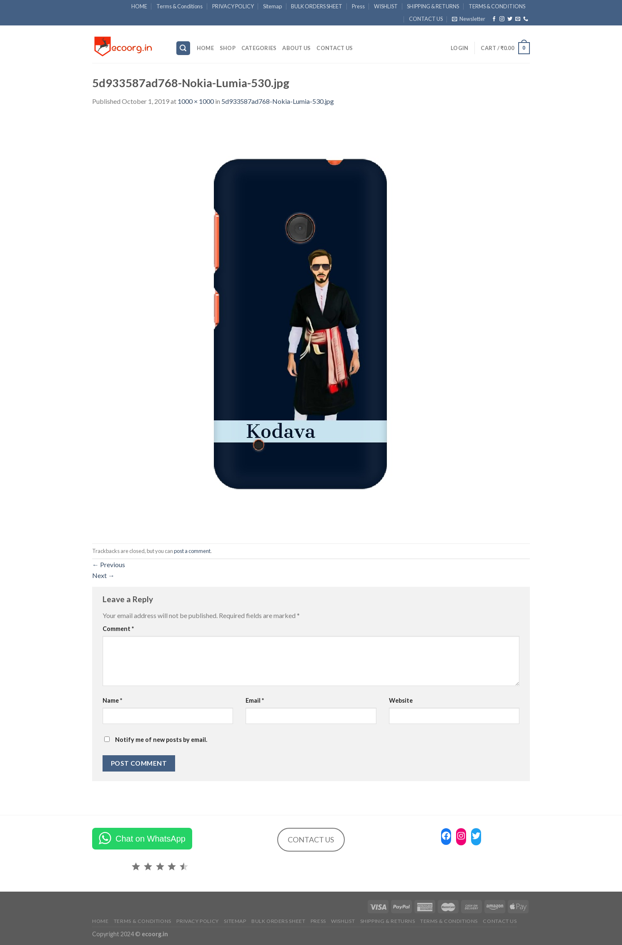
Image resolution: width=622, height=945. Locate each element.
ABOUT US (296, 48)
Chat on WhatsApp (150, 838)
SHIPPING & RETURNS (433, 6)
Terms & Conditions (179, 6)
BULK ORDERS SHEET (316, 6)
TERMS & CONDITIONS (497, 6)
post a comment (192, 551)
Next (103, 575)
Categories (259, 48)
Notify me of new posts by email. (161, 739)
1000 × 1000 (196, 101)
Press (358, 6)
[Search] (183, 48)
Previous (108, 564)
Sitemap (272, 6)
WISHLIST (386, 6)
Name (112, 700)
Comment (118, 628)
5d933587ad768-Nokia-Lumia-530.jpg (277, 101)
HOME (139, 6)
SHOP (228, 48)
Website (401, 700)
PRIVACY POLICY (233, 6)
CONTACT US (426, 18)
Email (255, 700)
